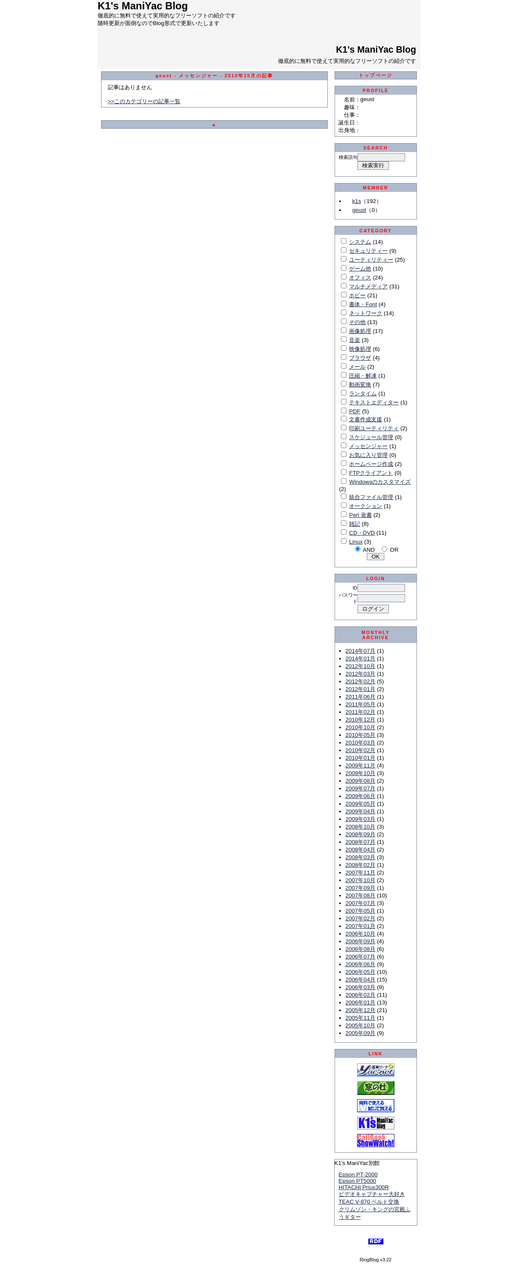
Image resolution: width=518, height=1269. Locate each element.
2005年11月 (360, 1018)
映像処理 (360, 349)
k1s (356, 201)
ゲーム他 (360, 268)
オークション (365, 506)
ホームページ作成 (371, 464)
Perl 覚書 (360, 515)
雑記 (354, 524)
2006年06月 (360, 964)
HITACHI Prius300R (364, 1187)
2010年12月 (360, 719)
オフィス (360, 277)
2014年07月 (360, 651)
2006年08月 (360, 949)
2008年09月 (360, 834)
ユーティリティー (371, 260)
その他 (357, 322)
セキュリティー (368, 251)
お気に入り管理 (368, 455)
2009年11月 (360, 765)
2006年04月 (360, 979)
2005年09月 (360, 1033)
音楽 (354, 340)
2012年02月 (360, 681)
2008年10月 (360, 826)
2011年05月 (360, 704)
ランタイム (363, 393)
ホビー (357, 295)
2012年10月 (360, 666)
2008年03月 (360, 857)
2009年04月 (360, 811)
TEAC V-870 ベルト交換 (369, 1201)
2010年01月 (360, 758)
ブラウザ (360, 358)
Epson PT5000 (357, 1181)
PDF (354, 411)
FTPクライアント (371, 473)
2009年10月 (360, 773)
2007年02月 (360, 918)
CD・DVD (361, 533)
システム (360, 242)
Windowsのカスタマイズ (380, 482)
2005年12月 (360, 1010)
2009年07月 (360, 788)
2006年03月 (360, 987)
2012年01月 (360, 689)
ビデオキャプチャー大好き (372, 1194)
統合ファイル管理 (371, 497)
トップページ (375, 75)
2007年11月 (360, 872)
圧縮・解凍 (363, 375)
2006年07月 (360, 956)
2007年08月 (360, 895)
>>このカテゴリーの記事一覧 (144, 101)
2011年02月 (360, 712)
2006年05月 (360, 972)
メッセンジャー (368, 446)
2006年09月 (360, 941)
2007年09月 (360, 888)
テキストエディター (374, 402)
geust (359, 210)
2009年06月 (360, 796)
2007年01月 (360, 926)
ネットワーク (365, 313)
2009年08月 (360, 781)
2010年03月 (360, 742)
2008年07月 (360, 842)
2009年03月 (360, 819)
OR (394, 550)
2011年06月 (360, 697)
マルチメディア (368, 286)
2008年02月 (360, 865)
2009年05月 (360, 804)
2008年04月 (360, 849)
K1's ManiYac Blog (376, 50)
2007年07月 (360, 903)
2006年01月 (360, 1002)
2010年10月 (360, 727)
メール (357, 367)
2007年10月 (360, 880)
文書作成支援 (365, 419)
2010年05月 (360, 735)
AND (369, 550)
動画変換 (360, 384)
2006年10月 (360, 934)
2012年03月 (360, 674)
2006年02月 (360, 995)
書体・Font (363, 304)
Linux (356, 542)
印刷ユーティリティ (374, 428)
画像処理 (360, 331)
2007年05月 (360, 911)
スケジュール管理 (371, 437)
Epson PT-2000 (358, 1174)
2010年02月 (360, 750)
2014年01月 (360, 658)
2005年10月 (360, 1025)
